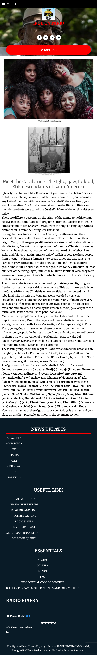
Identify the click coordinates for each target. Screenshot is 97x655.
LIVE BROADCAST (24, 527)
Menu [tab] (8, 3)
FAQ (42, 576)
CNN (14, 460)
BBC (14, 449)
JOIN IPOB (48, 49)
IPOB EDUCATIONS (24, 515)
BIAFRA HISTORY (24, 498)
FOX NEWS (14, 477)
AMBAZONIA (14, 443)
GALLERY (42, 565)
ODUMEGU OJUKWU (24, 538)
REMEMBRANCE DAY (24, 510)
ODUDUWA (14, 466)
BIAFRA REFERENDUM (24, 504)
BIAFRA (14, 454)
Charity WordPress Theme (21, 646)
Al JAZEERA (14, 438)
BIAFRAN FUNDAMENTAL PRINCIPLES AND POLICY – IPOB (42, 588)
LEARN (42, 571)
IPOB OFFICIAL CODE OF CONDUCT (42, 582)
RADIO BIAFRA (24, 521)
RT (14, 471)
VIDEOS (42, 559)
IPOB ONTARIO (48, 23)
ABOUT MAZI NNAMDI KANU (24, 532)
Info (8, 632)
